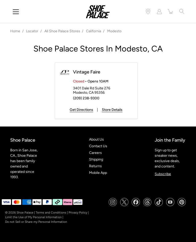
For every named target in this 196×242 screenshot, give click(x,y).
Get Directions (81, 110)
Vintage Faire (86, 72)
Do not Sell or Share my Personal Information (36, 222)
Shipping (96, 159)
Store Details (112, 110)
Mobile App (98, 173)
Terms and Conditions (51, 212)
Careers (95, 153)
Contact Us (98, 146)
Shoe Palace (25, 212)
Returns (95, 166)
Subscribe (163, 174)
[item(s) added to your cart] (170, 11)
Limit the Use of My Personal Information (33, 217)
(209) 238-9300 (86, 98)
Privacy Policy (78, 212)
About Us (96, 139)
